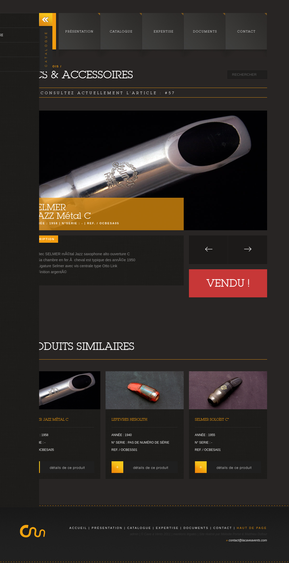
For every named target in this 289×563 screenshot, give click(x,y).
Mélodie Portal (231, 534)
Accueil (78, 527)
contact (222, 527)
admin (134, 534)
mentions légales (184, 534)
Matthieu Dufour (256, 534)
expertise (167, 527)
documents (196, 527)
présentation (107, 527)
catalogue (139, 527)
